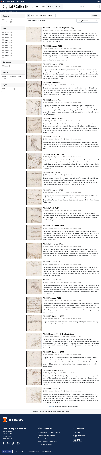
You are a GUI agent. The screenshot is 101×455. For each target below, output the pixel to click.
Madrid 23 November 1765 (53, 118)
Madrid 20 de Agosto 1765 (53, 154)
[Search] (87, 6)
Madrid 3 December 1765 (53, 190)
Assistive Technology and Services (49, 432)
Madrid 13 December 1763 (53, 226)
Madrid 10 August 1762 (52, 262)
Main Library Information (14, 428)
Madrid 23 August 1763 (52, 136)
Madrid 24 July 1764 (51, 208)
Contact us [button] (51, 406)
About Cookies (7, 451)
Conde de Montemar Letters (73, 30)
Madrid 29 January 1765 (52, 82)
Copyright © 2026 (33, 451)
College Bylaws (47, 451)
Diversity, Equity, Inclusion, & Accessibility (47, 437)
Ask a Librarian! (7, 439)
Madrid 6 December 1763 (53, 64)
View (95, 15)
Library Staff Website (45, 444)
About (58, 6)
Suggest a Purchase (79, 436)
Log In (98, 1)
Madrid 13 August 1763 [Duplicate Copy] (58, 28)
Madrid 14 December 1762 (53, 370)
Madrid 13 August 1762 (52, 388)
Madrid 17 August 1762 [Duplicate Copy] (58, 334)
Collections (40, 6)
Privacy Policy (20, 451)
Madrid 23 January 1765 (52, 46)
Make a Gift (77, 432)
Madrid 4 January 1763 (52, 298)
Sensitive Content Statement (10, 11)
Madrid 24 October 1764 (52, 172)
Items (50, 6)
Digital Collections (17, 6)
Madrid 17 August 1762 (52, 100)
